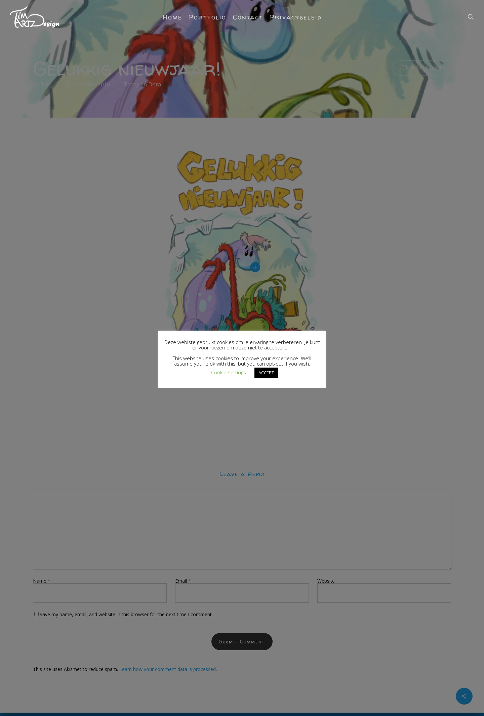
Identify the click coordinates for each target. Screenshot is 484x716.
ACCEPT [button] (266, 373)
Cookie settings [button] (228, 372)
